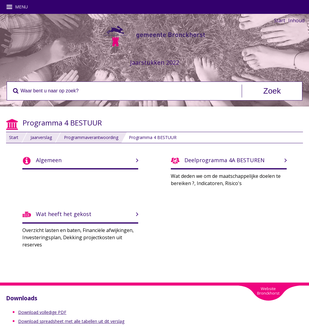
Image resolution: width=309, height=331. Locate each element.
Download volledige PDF (42, 312)
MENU (19, 7)
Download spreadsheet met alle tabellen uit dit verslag (71, 321)
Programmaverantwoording (91, 137)
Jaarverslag (41, 137)
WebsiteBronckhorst (268, 291)
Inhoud (296, 20)
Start (279, 20)
